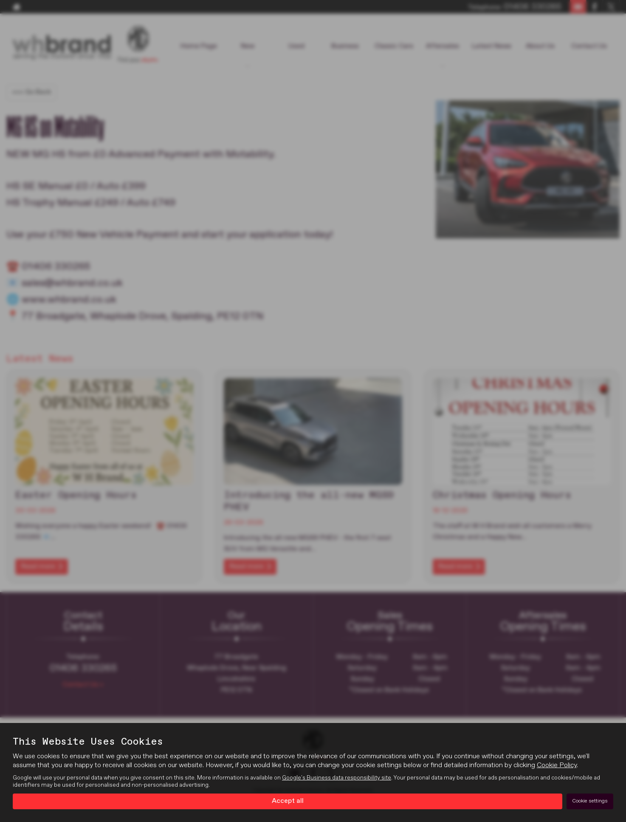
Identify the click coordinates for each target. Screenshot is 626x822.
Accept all (288, 801)
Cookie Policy (557, 765)
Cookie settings (590, 801)
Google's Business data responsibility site (336, 778)
